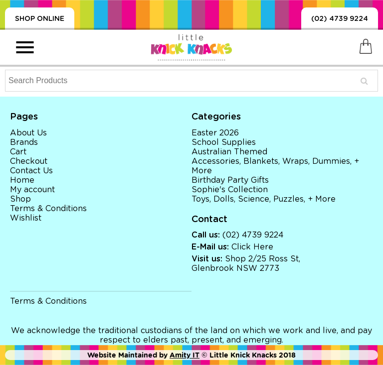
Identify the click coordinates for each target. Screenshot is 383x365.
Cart (18, 152)
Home (22, 180)
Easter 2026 (215, 133)
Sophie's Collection (230, 190)
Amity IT (184, 355)
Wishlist (25, 218)
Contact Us (31, 171)
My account (32, 190)
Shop (20, 199)
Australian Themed (229, 152)
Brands (24, 142)
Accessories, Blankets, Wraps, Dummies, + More (275, 166)
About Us (28, 133)
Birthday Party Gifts (230, 180)
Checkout (28, 161)
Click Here (252, 247)
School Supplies (224, 142)
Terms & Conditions (48, 209)
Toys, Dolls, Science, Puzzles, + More (264, 199)
